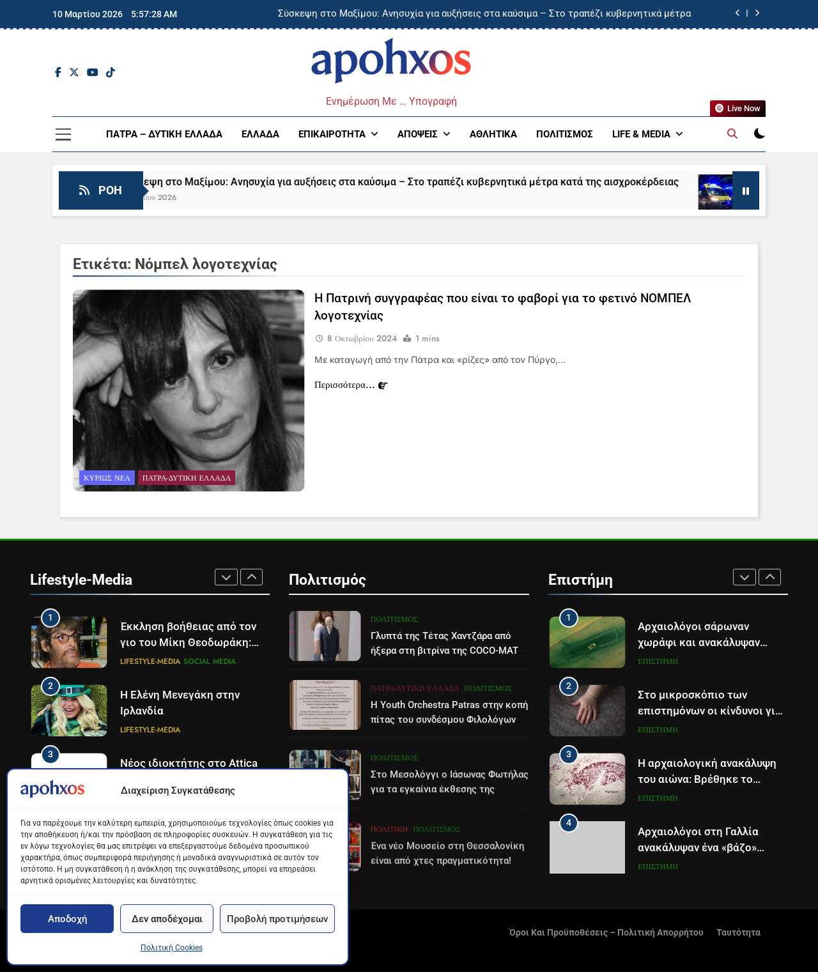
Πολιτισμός (564, 134)
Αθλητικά (493, 134)
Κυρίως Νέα (107, 481)
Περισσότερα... (351, 388)
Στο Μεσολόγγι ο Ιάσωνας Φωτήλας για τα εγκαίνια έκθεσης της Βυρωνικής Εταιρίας (450, 842)
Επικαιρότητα (332, 134)
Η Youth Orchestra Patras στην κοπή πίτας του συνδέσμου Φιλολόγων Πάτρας (449, 768)
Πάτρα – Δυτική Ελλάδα (164, 134)
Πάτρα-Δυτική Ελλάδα (187, 481)
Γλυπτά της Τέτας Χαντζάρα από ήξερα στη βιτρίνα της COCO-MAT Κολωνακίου (444, 690)
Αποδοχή (67, 919)
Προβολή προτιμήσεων (277, 919)
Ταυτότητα (738, 932)
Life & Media (641, 134)
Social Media (209, 661)
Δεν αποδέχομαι (167, 919)
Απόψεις (417, 134)
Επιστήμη (657, 661)
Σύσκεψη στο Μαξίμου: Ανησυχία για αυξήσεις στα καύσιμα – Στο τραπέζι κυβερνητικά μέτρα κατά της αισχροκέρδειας (484, 14)
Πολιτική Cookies (172, 947)
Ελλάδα (260, 134)
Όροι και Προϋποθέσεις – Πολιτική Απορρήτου (606, 932)
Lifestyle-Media (150, 661)
